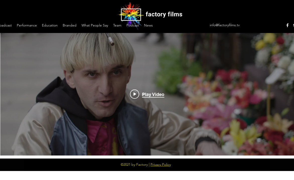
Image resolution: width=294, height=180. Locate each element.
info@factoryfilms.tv (225, 25)
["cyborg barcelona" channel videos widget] (147, 94)
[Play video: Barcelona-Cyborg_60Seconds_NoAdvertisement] (147, 94)
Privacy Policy (161, 164)
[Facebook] (287, 25)
